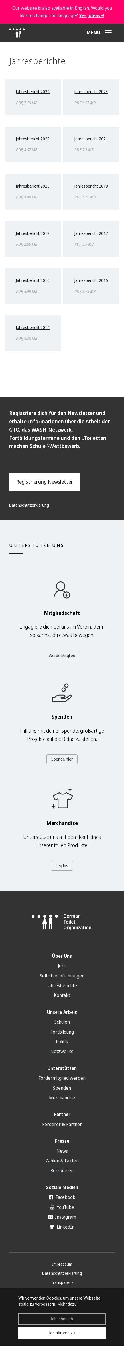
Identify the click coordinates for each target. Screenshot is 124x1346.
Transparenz (62, 1282)
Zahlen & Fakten (62, 1161)
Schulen (62, 1022)
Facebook (62, 1197)
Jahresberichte (62, 985)
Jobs (62, 966)
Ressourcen (62, 1170)
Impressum (62, 1264)
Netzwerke (62, 1051)
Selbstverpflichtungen (62, 976)
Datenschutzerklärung (29, 505)
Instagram (62, 1217)
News (62, 1151)
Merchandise (62, 1098)
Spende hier (62, 759)
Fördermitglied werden (62, 1078)
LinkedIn (62, 1227)
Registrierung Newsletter (44, 481)
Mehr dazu (67, 1304)
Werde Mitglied (62, 655)
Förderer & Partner (62, 1124)
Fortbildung (62, 1032)
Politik (62, 1041)
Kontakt (62, 995)
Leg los (62, 865)
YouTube (62, 1207)
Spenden (62, 1088)
